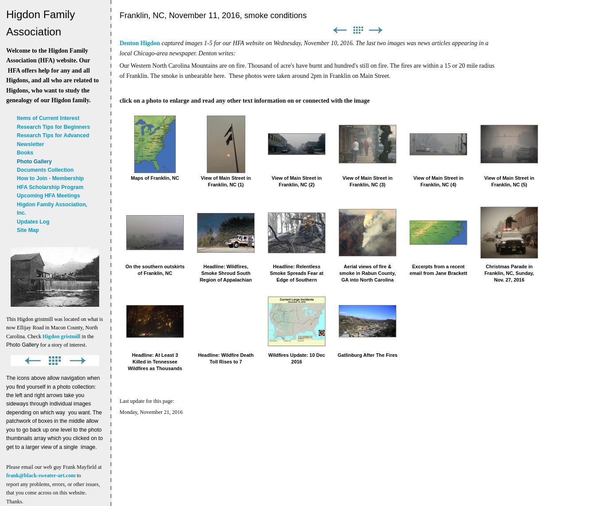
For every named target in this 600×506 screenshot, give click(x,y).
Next (375, 30)
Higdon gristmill (61, 336)
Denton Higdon (140, 43)
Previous (339, 30)
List (357, 30)
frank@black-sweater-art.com (40, 475)
